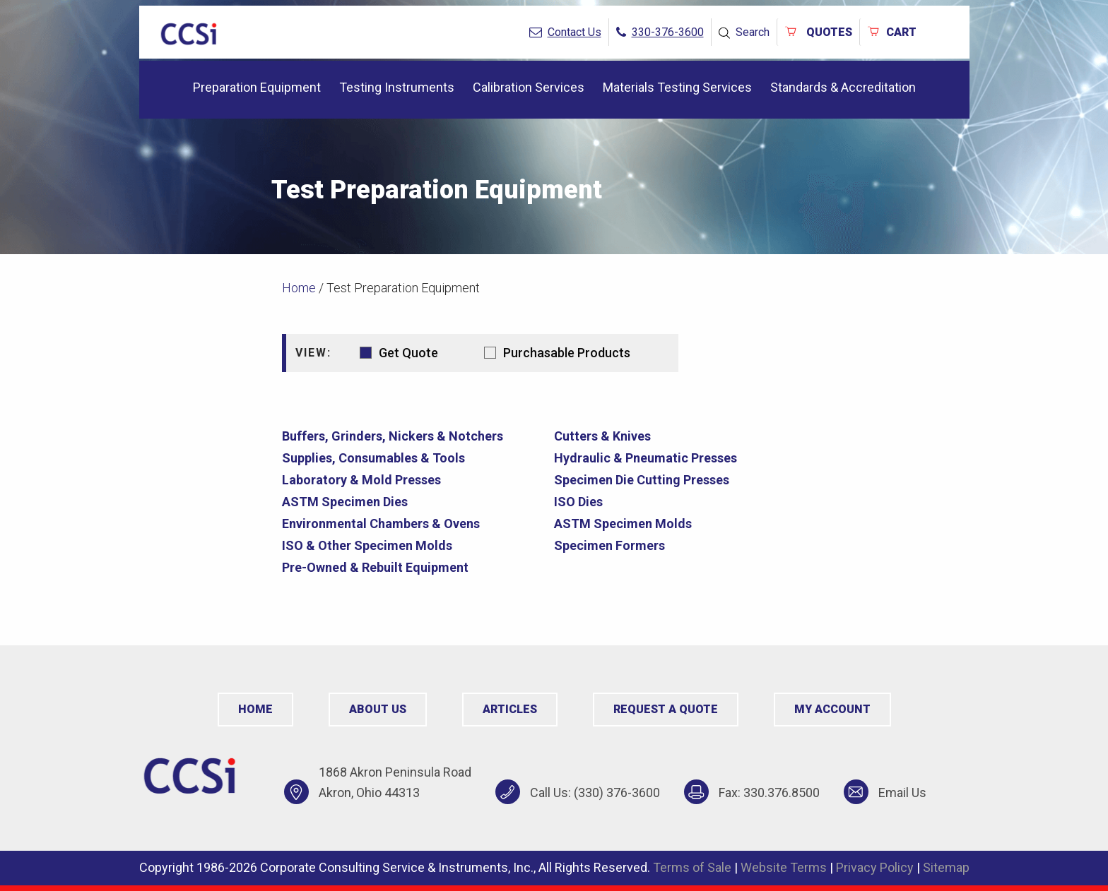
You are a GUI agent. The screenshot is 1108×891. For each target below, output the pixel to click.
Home (299, 287)
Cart (892, 32)
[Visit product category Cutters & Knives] (684, 436)
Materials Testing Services (677, 87)
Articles (510, 709)
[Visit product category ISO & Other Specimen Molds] (412, 545)
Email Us (902, 792)
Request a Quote (665, 709)
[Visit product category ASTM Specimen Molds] (684, 523)
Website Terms (784, 867)
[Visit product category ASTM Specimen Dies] (412, 501)
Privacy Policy (875, 867)
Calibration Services (528, 87)
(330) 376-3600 (617, 792)
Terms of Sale (692, 867)
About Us (377, 709)
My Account (832, 709)
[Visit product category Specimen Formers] (684, 545)
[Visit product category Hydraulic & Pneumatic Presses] (684, 457)
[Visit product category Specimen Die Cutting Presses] (684, 479)
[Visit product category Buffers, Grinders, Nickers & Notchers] (412, 436)
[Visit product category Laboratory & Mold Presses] (412, 479)
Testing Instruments (396, 87)
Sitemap (946, 867)
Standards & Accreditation (843, 87)
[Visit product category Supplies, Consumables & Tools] (412, 457)
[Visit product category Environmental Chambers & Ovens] (412, 523)
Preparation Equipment (257, 87)
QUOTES (818, 32)
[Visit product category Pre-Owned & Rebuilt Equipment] (412, 567)
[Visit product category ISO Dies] (684, 501)
